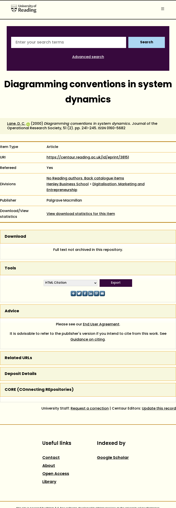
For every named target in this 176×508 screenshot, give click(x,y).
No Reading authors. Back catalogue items (85, 178)
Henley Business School (68, 184)
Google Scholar (113, 457)
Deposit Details (21, 374)
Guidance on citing (87, 340)
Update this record (159, 409)
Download (15, 236)
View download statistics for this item (81, 214)
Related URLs (18, 358)
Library (49, 482)
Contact (51, 457)
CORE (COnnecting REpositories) (39, 389)
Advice (12, 311)
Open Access (55, 474)
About (48, 465)
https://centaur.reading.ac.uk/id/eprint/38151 (88, 157)
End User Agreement (101, 324)
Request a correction (90, 409)
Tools (10, 268)
